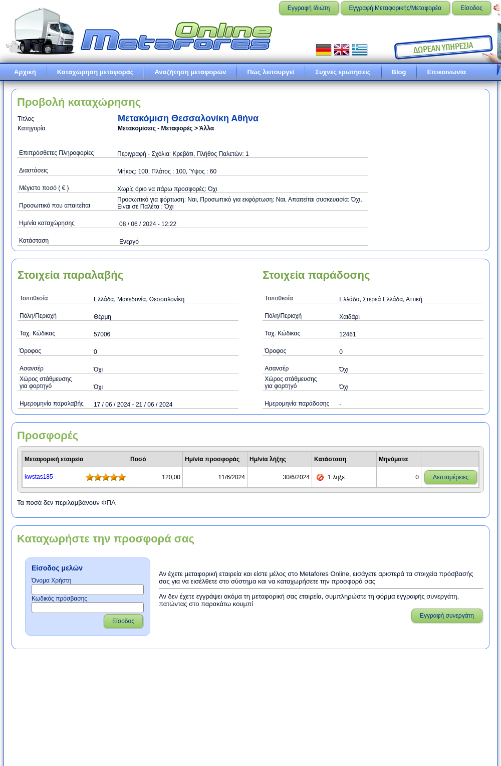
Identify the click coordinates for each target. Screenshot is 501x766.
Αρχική (25, 72)
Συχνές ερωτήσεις (342, 72)
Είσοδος (471, 8)
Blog (399, 72)
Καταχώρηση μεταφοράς (95, 72)
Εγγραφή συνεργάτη (447, 615)
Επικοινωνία (446, 72)
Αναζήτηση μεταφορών (190, 72)
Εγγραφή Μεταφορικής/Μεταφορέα (395, 8)
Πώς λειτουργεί (270, 72)
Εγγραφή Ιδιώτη (309, 8)
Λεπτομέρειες (450, 477)
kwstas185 (39, 476)
